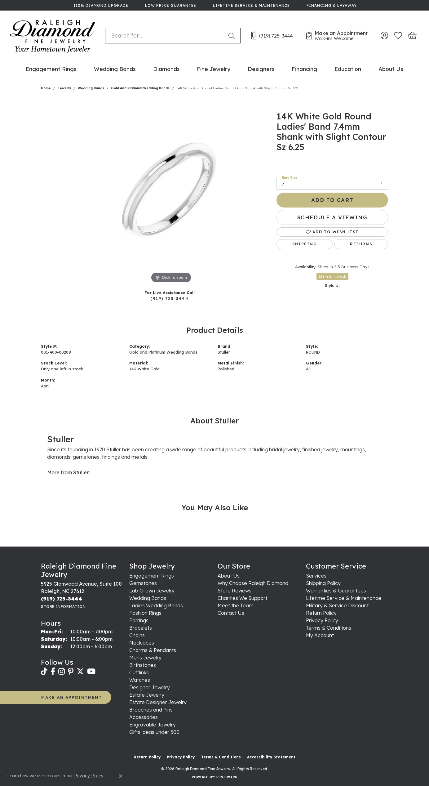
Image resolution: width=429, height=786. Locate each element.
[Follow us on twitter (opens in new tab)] (80, 671)
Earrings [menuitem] (138, 620)
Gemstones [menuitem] (143, 583)
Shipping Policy (323, 583)
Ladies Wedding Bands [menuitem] (156, 605)
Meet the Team (236, 605)
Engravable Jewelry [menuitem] (152, 724)
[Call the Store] (61, 599)
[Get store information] (63, 606)
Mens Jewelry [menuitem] (145, 657)
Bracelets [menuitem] (140, 628)
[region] (171, 192)
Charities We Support (242, 598)
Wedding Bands (115, 68)
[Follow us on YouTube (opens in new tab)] (91, 671)
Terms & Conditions (328, 628)
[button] (384, 35)
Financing (304, 68)
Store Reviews (234, 590)
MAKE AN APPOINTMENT (71, 697)
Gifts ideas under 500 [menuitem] (154, 732)
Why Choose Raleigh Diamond (253, 583)
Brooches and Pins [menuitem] (151, 710)
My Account (320, 635)
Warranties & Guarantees (336, 590)
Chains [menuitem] (137, 635)
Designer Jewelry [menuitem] (149, 687)
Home (46, 88)
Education (347, 68)
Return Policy (321, 613)
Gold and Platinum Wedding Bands (140, 88)
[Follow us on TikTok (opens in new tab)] (44, 671)
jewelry (64, 88)
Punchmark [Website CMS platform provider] (226, 777)
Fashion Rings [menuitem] (145, 613)
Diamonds (166, 68)
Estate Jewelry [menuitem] (146, 695)
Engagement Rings (51, 68)
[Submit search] (232, 35)
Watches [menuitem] (139, 680)
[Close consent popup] (120, 776)
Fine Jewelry (213, 68)
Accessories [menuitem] (143, 717)
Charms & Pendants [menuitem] (152, 650)
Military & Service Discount (337, 605)
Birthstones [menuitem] (142, 665)
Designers (261, 68)
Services (316, 576)
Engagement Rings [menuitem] (151, 576)
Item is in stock (332, 276)
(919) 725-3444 (169, 298)
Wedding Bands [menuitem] (147, 598)
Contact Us (231, 613)
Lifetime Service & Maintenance (343, 598)
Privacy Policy (322, 620)
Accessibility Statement (271, 757)
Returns (361, 244)
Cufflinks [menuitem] (139, 672)
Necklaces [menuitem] (141, 643)
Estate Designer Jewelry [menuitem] (158, 702)
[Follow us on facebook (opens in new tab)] (53, 671)
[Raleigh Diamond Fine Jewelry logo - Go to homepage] (52, 36)
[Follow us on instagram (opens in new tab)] (61, 671)
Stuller (224, 352)
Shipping (304, 244)
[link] (100, 5)
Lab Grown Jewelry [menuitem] (152, 590)
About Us (390, 68)
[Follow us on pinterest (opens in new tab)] (70, 671)
